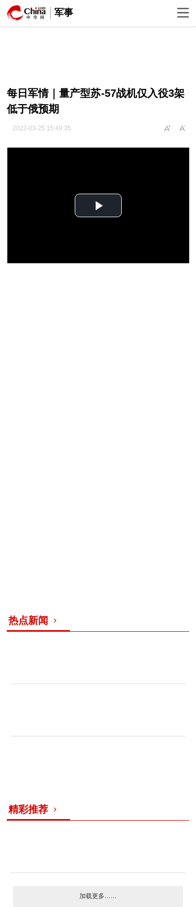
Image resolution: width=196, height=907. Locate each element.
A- (183, 128)
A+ (168, 128)
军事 (63, 12)
